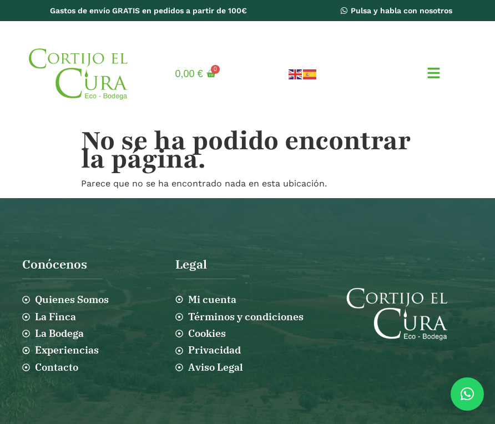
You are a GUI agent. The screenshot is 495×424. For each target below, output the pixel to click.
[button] (433, 74)
